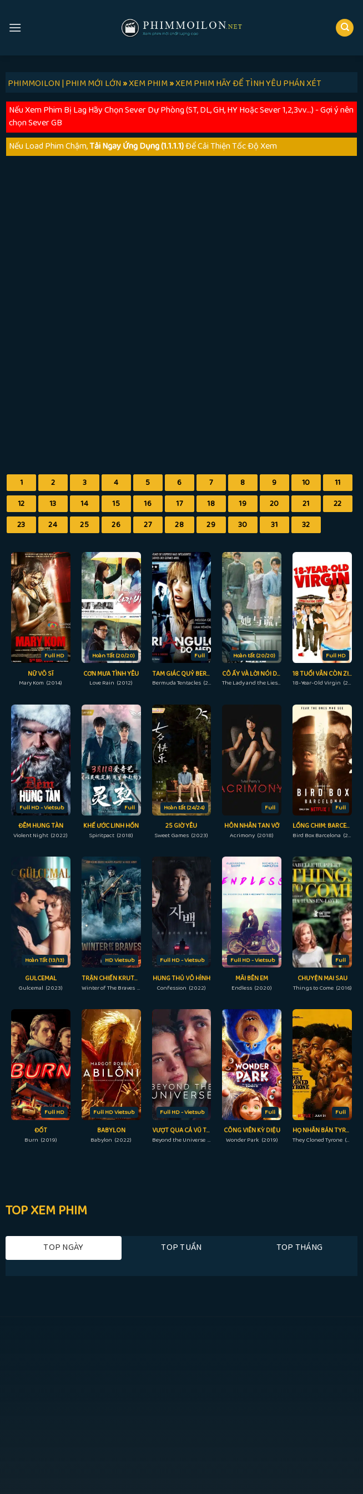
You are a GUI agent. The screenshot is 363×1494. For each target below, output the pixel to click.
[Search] (345, 28)
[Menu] (15, 27)
